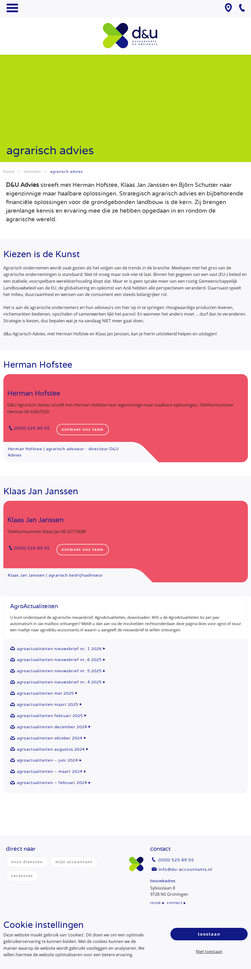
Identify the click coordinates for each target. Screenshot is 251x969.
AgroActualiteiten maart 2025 (47, 704)
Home (9, 171)
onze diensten (27, 861)
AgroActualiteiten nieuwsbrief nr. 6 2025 (59, 659)
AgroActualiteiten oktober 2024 (49, 738)
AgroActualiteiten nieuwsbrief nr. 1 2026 (59, 648)
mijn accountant (74, 861)
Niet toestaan (209, 951)
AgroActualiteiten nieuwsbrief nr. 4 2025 (59, 682)
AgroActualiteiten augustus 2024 (51, 749)
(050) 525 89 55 (32, 428)
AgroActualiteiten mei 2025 (45, 693)
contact (174, 902)
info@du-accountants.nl (185, 869)
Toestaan (209, 934)
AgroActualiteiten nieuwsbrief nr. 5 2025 (59, 670)
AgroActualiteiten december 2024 (52, 726)
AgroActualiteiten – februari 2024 (52, 782)
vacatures (22, 875)
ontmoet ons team (83, 429)
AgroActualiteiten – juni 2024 (47, 760)
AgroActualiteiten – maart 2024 (49, 771)
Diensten (32, 171)
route (155, 902)
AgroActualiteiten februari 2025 (50, 715)
